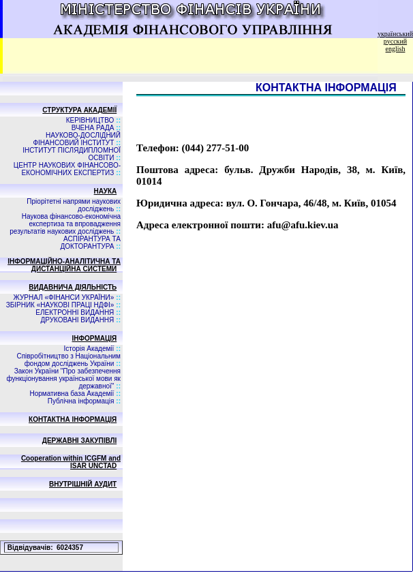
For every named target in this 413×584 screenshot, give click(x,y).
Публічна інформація (81, 401)
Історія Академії (88, 348)
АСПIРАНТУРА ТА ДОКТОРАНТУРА (90, 242)
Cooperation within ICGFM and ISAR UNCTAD (71, 462)
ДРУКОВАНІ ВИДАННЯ (77, 320)
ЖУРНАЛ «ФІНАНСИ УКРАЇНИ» (64, 297)
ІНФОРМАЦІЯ (94, 338)
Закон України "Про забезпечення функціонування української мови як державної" (63, 378)
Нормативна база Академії (71, 393)
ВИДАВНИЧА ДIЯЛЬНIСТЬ (73, 287)
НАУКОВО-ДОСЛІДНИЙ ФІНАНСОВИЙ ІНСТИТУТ (77, 139)
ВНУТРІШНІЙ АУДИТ (83, 484)
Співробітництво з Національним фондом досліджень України (68, 359)
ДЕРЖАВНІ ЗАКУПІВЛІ (79, 440)
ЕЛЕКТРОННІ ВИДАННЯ (74, 312)
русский (395, 41)
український (395, 33)
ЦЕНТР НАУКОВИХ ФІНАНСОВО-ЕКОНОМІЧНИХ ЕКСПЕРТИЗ (67, 169)
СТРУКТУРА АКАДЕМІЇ (79, 110)
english (396, 48)
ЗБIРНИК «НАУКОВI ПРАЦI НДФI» (60, 305)
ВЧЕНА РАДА (93, 128)
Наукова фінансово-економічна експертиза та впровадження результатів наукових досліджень (65, 224)
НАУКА (105, 191)
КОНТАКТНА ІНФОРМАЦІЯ (73, 419)
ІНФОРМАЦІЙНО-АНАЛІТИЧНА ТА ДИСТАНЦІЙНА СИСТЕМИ (64, 265)
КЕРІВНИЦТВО (90, 120)
